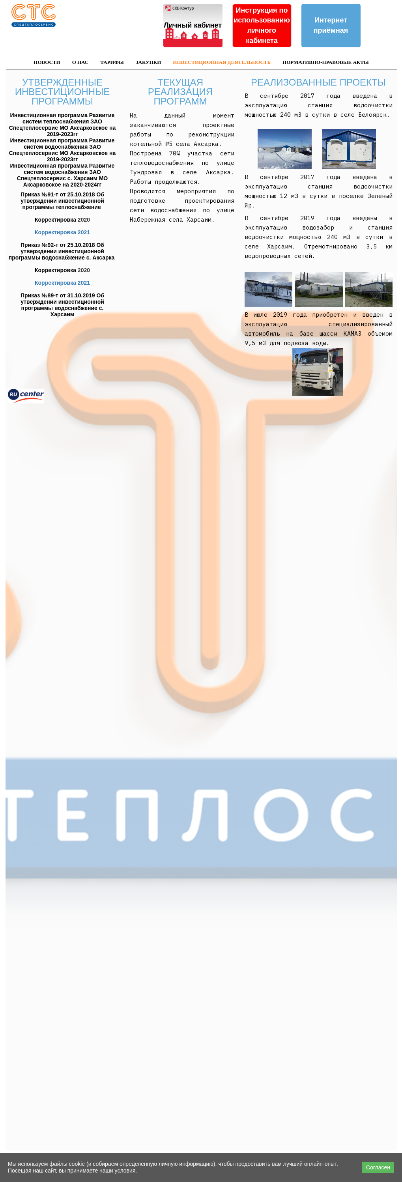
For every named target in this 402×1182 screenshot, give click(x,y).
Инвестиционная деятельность (222, 62)
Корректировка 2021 (62, 232)
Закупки (148, 62)
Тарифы (111, 62)
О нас (80, 62)
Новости (47, 62)
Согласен (378, 1167)
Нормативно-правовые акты (325, 62)
